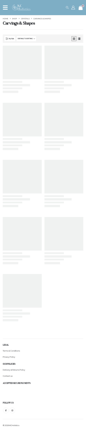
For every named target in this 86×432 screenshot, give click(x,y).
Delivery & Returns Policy (14, 370)
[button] (6, 7)
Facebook (6, 411)
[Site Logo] (22, 7)
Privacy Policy (9, 357)
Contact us (7, 376)
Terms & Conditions (11, 351)
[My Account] (73, 7)
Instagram (12, 411)
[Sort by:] (26, 38)
